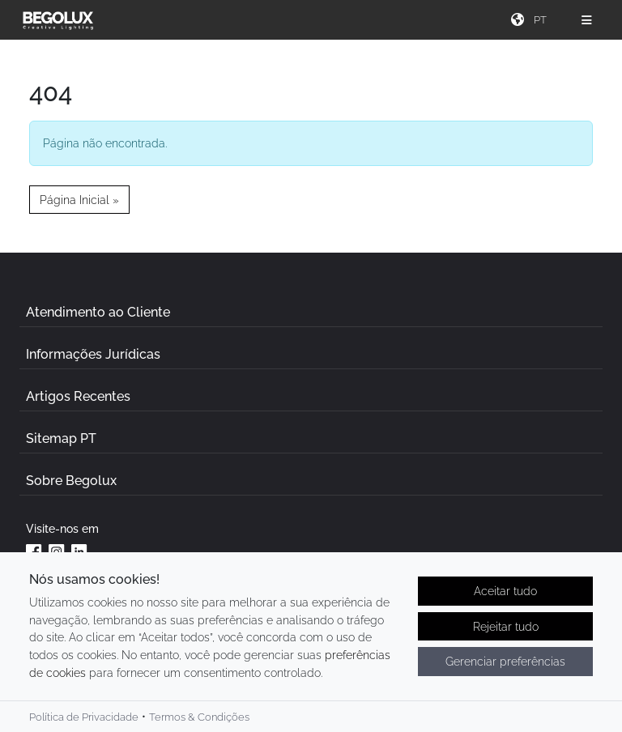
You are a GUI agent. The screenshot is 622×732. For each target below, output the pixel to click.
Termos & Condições (199, 718)
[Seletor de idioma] (542, 19)
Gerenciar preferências (505, 663)
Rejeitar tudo (506, 627)
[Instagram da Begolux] (57, 551)
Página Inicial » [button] (79, 199)
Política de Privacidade (83, 718)
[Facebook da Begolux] (34, 551)
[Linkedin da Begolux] (79, 551)
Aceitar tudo (505, 592)
